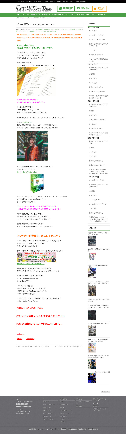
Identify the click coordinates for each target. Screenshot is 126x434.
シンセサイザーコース (65, 413)
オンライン (37, 31)
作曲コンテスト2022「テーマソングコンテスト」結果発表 (32, 346)
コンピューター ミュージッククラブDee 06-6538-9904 (60, 429)
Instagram (21, 334)
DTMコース (63, 402)
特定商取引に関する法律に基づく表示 (99, 409)
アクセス (95, 403)
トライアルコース (64, 419)
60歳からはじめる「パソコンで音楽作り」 (65, 29)
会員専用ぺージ (47, 416)
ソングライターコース (65, 410)
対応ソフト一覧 (47, 407)
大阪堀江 (32, 31)
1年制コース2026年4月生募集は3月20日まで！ (98, 97)
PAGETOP (105, 391)
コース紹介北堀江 (38, 29)
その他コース (63, 422)
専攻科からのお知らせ (97, 91)
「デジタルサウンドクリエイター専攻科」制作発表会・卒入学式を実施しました (98, 283)
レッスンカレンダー (48, 413)
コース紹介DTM (94, 200)
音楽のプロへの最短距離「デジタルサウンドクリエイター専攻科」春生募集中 (98, 171)
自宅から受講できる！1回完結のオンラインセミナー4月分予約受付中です (98, 307)
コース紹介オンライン (49, 29)
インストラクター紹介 (49, 404)
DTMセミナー (80, 399)
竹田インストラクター (97, 39)
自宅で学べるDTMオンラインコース (99, 399)
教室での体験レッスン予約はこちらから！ (39, 323)
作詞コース (62, 407)
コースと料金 (63, 399)
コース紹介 (43, 31)
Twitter (19, 339)
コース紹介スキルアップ (97, 119)
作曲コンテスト (47, 410)
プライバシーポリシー (49, 419)
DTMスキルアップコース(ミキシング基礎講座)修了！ (68, 346)
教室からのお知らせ (51, 31)
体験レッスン (46, 402)
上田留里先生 (26, 122)
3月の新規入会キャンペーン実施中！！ (30, 264)
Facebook (30, 339)
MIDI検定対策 (63, 416)
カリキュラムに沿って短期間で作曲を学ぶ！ (98, 134)
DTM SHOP (96, 406)
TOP (44, 399)
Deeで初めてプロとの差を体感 (100, 372)
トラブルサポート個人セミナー (82, 402)
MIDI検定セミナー (81, 406)
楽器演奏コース (64, 404)
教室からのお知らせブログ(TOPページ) (98, 45)
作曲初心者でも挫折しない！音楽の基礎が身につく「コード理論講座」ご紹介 (98, 219)
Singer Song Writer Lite (26, 172)
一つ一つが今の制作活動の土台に (98, 60)
